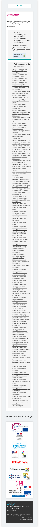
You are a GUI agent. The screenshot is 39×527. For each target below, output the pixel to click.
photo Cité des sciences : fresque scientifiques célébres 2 (21, 362)
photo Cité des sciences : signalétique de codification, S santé (21, 381)
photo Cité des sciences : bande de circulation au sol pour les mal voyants (20, 332)
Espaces (9, 21)
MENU (19, 6)
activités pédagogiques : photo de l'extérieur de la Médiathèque (21, 136)
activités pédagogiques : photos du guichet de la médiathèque (19, 106)
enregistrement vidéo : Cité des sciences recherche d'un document (21, 168)
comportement (21, 49)
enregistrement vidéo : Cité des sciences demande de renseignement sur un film (21, 162)
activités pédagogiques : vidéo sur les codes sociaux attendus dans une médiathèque (21, 149)
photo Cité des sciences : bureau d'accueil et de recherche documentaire (19, 299)
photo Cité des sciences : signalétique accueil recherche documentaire (21, 293)
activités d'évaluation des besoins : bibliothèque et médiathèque (19, 71)
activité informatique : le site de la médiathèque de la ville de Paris (21, 119)
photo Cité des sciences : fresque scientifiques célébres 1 (21, 357)
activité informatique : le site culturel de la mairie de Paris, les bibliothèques (20, 87)
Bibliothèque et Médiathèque (22, 21)
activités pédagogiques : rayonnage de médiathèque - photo (20, 100)
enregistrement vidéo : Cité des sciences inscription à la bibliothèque (21, 173)
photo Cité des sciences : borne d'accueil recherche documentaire (19, 323)
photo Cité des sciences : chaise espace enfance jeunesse (19, 368)
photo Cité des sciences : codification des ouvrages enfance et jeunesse (19, 246)
